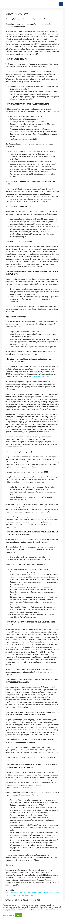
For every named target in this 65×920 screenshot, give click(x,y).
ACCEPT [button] (18, 915)
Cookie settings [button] (8, 915)
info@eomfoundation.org (40, 377)
